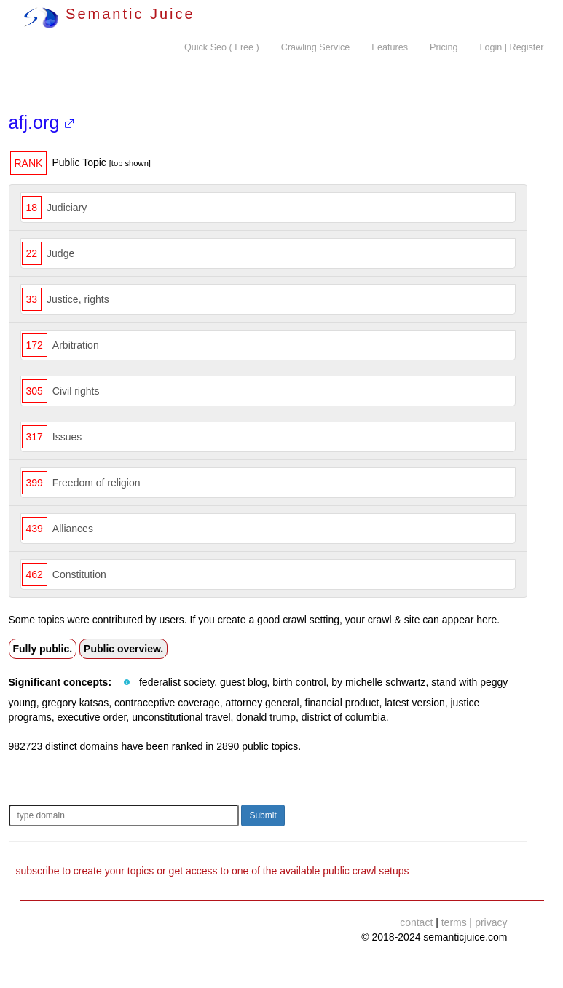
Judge (60, 253)
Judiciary (67, 207)
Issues (67, 437)
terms (454, 922)
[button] (126, 683)
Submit (262, 815)
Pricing (444, 47)
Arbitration (75, 345)
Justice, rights (78, 299)
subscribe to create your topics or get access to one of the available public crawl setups (212, 871)
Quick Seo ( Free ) (221, 47)
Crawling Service (315, 47)
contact (416, 922)
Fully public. (43, 649)
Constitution (79, 574)
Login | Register (512, 47)
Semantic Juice (109, 14)
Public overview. (123, 649)
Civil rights (76, 391)
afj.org (41, 122)
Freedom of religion (96, 483)
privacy (491, 922)
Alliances (72, 528)
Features (389, 47)
